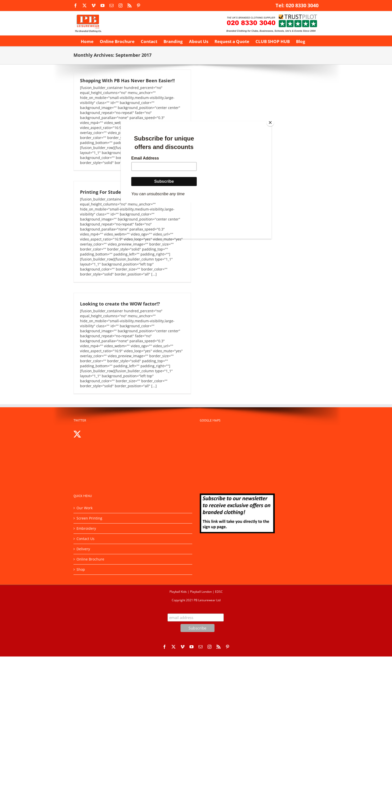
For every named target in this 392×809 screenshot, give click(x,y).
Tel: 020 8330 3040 (297, 5)
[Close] (270, 122)
